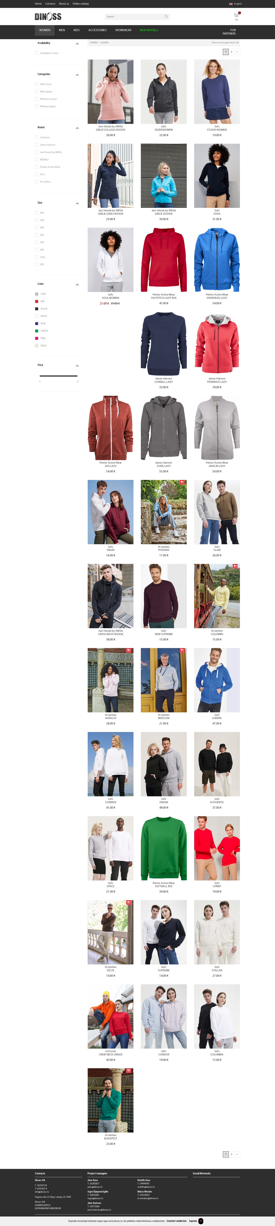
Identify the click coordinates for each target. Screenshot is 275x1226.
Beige (41, 345)
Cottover (44, 137)
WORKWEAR (123, 30)
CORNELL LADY (164, 382)
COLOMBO (217, 634)
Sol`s (42, 174)
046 (42, 250)
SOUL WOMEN (110, 298)
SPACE (110, 886)
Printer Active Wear (50, 167)
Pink (40, 338)
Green (41, 331)
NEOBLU (44, 159)
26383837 (94, 1184)
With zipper (46, 91)
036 (42, 213)
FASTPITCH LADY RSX (163, 298)
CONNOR (110, 802)
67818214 (42, 1189)
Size (40, 202)
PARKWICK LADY (217, 382)
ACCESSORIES (97, 30)
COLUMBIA (216, 1054)
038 (42, 220)
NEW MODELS (149, 30)
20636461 (94, 1195)
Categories (44, 74)
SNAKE (111, 550)
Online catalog (81, 4)
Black (41, 309)
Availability (44, 43)
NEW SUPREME (164, 634)
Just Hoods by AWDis (51, 152)
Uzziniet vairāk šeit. (177, 1221)
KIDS (77, 30)
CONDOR (163, 1054)
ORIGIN (163, 802)
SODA (216, 214)
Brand (41, 127)
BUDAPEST (110, 1138)
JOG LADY (111, 466)
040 (42, 227)
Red (40, 301)
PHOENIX (163, 550)
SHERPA (217, 718)
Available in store (49, 53)
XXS (42, 264)
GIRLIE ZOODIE (164, 214)
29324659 (144, 1195)
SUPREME (164, 970)
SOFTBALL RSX (163, 886)
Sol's (163, 126)
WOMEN (44, 30)
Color (41, 284)
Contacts (50, 4)
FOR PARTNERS (229, 32)
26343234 (42, 1185)
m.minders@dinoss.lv (148, 1198)
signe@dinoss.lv (95, 1198)
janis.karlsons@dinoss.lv (99, 1210)
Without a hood (48, 99)
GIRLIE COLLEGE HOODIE (110, 130)
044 (42, 242)
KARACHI (110, 718)
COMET (217, 886)
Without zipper (48, 106)
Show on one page (225, 43)
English (235, 4)
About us (64, 4)
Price (40, 365)
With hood (45, 84)
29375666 (94, 1206)
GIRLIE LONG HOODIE (110, 214)
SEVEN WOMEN (164, 130)
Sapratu (193, 1221)
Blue (40, 323)
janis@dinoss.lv (95, 1187)
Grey (40, 294)
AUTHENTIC (217, 802)
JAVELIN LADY (217, 466)
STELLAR (217, 970)
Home (38, 4)
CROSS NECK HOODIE (110, 634)
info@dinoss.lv (42, 1192)
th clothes (45, 182)
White (41, 316)
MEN (62, 30)
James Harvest (47, 145)
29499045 (144, 1184)
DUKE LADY (164, 466)
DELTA (110, 970)
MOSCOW (164, 718)
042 (42, 235)
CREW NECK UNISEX (110, 1054)
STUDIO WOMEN (217, 130)
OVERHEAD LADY (217, 298)
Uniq (42, 257)
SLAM (217, 550)
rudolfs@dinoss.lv (146, 1187)
